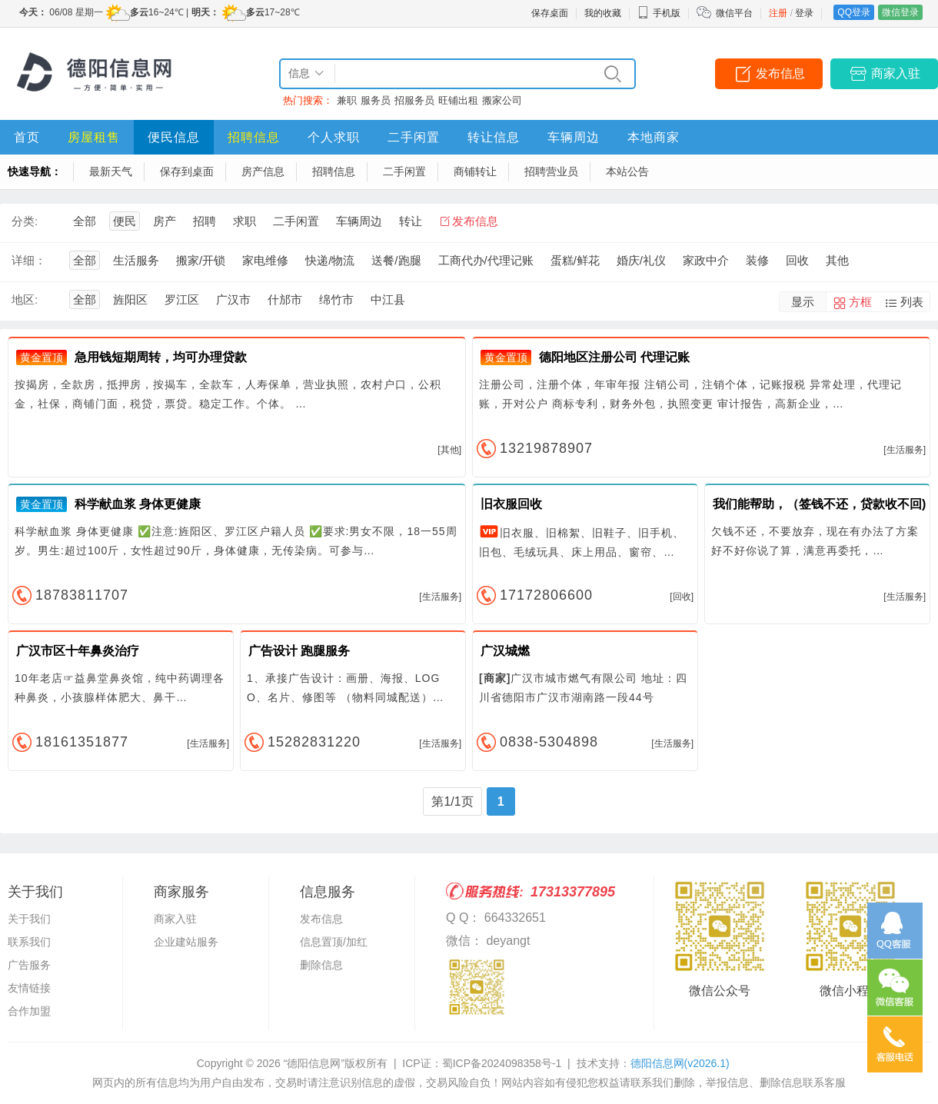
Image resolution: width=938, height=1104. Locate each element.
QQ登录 (853, 12)
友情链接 (29, 988)
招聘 (204, 221)
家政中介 (706, 260)
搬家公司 (502, 100)
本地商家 (653, 137)
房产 (164, 221)
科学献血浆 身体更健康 (138, 503)
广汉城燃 (505, 650)
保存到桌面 (187, 171)
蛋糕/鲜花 (575, 260)
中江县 (388, 299)
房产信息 (262, 171)
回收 (797, 260)
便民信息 (174, 137)
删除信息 (321, 965)
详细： (29, 260)
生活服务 (136, 260)
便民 (124, 221)
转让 (410, 221)
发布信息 (780, 73)
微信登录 (900, 12)
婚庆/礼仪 (641, 260)
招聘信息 (254, 137)
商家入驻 (895, 73)
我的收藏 (602, 13)
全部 (84, 221)
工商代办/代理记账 (486, 260)
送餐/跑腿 (396, 260)
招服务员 (414, 100)
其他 (837, 260)
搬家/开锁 (200, 260)
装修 (757, 260)
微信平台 (734, 13)
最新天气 (110, 171)
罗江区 (182, 299)
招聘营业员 (551, 171)
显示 (802, 301)
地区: (25, 299)
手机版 (658, 13)
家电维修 (265, 260)
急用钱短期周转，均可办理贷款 (161, 357)
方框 (860, 301)
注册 (778, 13)
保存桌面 (549, 13)
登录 (804, 13)
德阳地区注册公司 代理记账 (614, 357)
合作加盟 (29, 1011)
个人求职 (334, 137)
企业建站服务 (186, 942)
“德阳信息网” (314, 1063)
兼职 (347, 100)
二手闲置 (414, 137)
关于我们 (29, 919)
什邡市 (285, 299)
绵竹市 (336, 299)
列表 (911, 301)
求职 (244, 221)
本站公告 (627, 171)
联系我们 (29, 942)
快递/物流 (329, 260)
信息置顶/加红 (334, 942)
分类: (25, 221)
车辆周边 (573, 137)
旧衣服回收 (511, 503)
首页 (27, 137)
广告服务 (29, 965)
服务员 (376, 100)
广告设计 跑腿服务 (299, 650)
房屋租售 (94, 137)
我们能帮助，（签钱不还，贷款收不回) (819, 503)
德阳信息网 (680, 1063)
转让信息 (493, 137)
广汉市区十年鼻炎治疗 (77, 650)
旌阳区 (130, 299)
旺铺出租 (458, 100)
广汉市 (233, 299)
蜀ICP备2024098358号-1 (502, 1063)
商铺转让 (475, 171)
